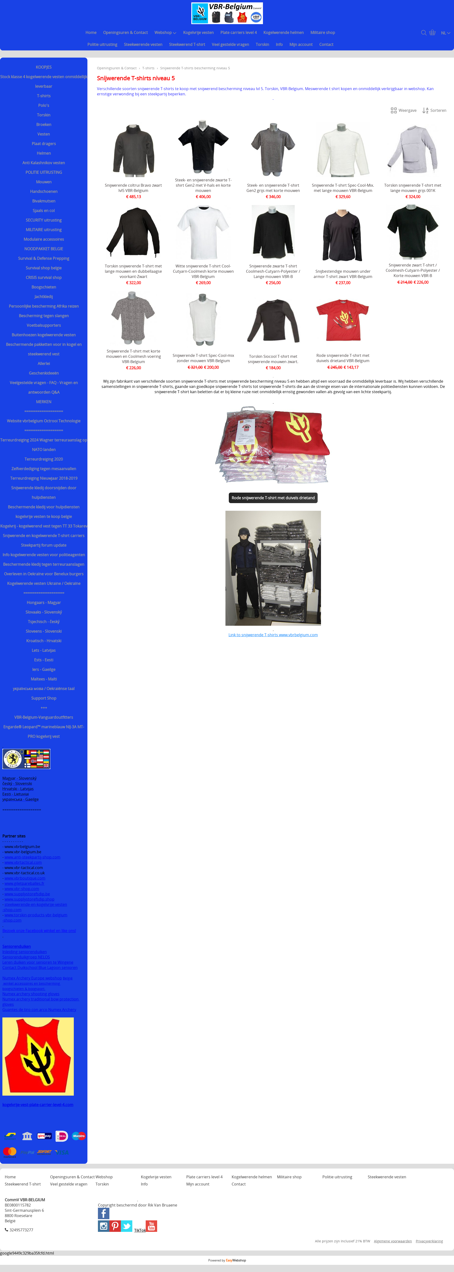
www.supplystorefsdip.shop (29, 899)
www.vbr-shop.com (22, 888)
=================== (43, 593)
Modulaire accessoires (44, 239)
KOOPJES (44, 67)
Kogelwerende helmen (283, 32)
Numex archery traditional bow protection (41, 999)
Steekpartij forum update (43, 545)
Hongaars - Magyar (44, 602)
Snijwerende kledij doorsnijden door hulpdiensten (43, 492)
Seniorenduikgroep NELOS (26, 957)
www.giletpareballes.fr (24, 883)
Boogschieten (44, 287)
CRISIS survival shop (44, 277)
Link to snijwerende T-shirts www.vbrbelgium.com (273, 634)
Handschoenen (44, 191)
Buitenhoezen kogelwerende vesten (44, 334)
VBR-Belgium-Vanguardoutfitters (43, 717)
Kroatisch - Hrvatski (43, 640)
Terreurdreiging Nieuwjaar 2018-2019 (43, 478)
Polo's (43, 105)
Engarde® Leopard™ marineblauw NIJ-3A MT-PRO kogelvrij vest (43, 731)
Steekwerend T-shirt (187, 44)
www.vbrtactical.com (23, 862)
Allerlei (44, 363)
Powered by (227, 1260)
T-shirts (44, 95)
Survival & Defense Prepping (43, 258)
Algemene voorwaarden (393, 1241)
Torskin (262, 44)
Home (90, 32)
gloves (8, 1004)
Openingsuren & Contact (125, 32)
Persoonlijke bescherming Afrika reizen (44, 306)
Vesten (43, 134)
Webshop (165, 32)
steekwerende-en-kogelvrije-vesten (36, 904)
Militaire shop (322, 32)
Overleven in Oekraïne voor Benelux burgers (44, 573)
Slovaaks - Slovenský (44, 612)
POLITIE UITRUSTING (44, 172)
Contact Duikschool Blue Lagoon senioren (40, 967)
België (68, 978)
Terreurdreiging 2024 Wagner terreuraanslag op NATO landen (43, 444)
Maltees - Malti (44, 679)
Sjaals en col (44, 210)
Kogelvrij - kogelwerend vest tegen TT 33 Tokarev (43, 526)
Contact (326, 44)
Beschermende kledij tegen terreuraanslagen (43, 564)
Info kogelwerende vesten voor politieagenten (44, 554)
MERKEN (43, 401)
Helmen (44, 153)
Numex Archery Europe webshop (32, 978)
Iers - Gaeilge (43, 669)
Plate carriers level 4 (238, 32)
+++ (44, 707)
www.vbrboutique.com (25, 878)
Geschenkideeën (44, 373)
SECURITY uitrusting (44, 220)
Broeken (43, 124)
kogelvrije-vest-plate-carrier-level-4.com (37, 1104)
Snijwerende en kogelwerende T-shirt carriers (44, 535)
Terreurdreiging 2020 (44, 459)
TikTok (140, 1230)
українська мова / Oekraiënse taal (44, 688)
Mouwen (44, 182)
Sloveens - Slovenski (44, 631)
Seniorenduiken (16, 946)
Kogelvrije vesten (198, 32)
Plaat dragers (44, 143)
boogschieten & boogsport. (23, 988)
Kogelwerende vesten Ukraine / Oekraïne (43, 583)
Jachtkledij (44, 296)
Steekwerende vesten (143, 44)
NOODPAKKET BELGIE (43, 248)
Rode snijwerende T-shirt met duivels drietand (273, 497)
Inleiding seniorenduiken (24, 951)
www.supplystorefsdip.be (27, 894)
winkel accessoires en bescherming (31, 983)
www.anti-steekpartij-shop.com (32, 857)
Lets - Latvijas (44, 650)
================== (43, 411)
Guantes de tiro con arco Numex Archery (39, 1009)
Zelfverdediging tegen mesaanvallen (43, 468)
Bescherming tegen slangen (44, 315)
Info (279, 44)
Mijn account (301, 44)
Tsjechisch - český (43, 621)
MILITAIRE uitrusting (44, 229)
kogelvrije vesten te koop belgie (44, 516)
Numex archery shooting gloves (30, 993)
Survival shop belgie (44, 268)
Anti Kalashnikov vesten (43, 162)
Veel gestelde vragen (230, 44)
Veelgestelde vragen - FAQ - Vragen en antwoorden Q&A (44, 387)
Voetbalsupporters (44, 325)
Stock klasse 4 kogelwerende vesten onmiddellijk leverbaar (43, 81)
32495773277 (21, 1230)
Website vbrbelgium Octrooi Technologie (43, 421)
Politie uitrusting (102, 44)
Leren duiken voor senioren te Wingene (37, 962)
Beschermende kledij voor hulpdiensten (44, 507)
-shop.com (11, 909)
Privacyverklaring (429, 1241)
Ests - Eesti (43, 660)
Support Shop (43, 698)
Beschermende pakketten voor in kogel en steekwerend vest (44, 349)
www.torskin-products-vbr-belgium (36, 915)
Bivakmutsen (43, 201)
